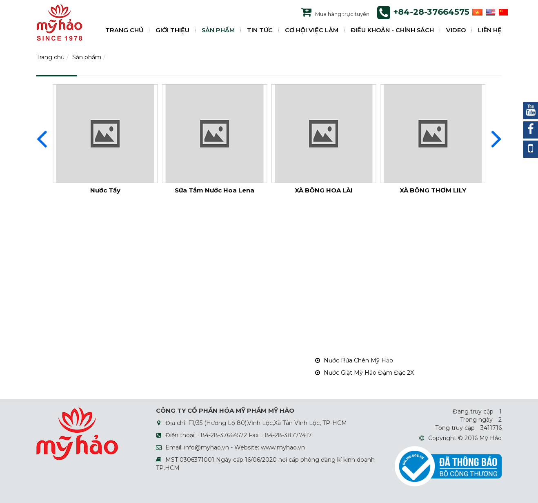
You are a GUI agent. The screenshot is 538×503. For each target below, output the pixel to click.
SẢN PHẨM (218, 30)
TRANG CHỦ (124, 30)
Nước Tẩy (105, 190)
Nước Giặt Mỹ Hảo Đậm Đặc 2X (364, 372)
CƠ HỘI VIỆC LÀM (311, 30)
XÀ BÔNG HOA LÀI (324, 190)
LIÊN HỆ (490, 30)
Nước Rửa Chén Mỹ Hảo (354, 360)
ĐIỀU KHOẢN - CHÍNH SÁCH (392, 30)
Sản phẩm (86, 57)
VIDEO (456, 30)
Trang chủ (50, 57)
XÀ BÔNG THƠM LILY (433, 190)
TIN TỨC (260, 30)
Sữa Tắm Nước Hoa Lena (214, 190)
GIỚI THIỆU (172, 30)
